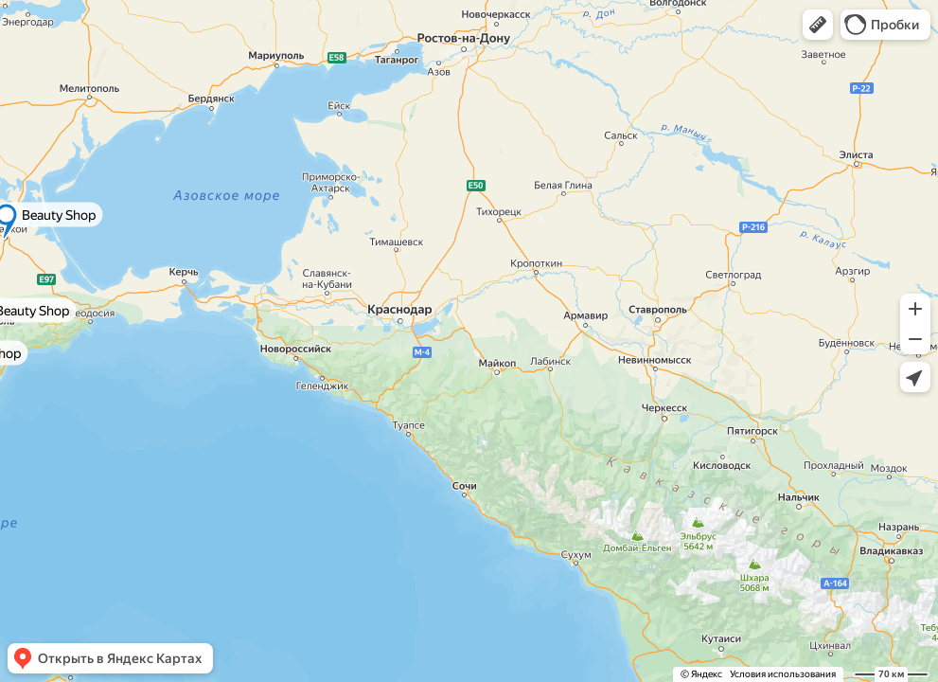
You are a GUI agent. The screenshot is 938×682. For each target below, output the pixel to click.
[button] (818, 24)
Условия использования (783, 674)
